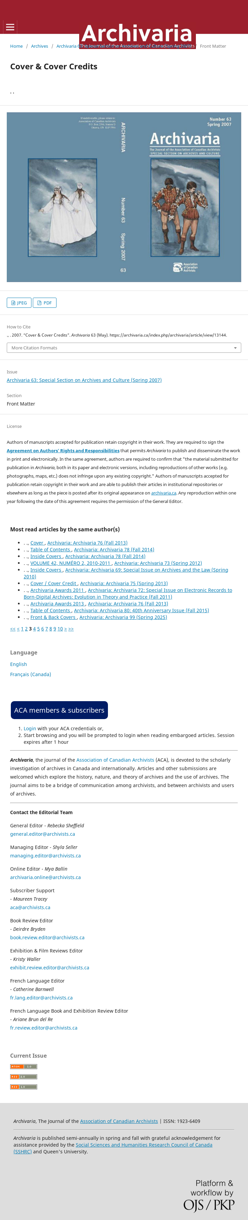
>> (71, 628)
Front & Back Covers (53, 617)
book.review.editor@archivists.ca (47, 937)
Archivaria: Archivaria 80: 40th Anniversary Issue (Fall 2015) (141, 610)
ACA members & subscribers (59, 710)
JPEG (21, 303)
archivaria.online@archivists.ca (45, 877)
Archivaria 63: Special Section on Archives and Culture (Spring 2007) (124, 46)
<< (13, 628)
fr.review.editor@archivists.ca (43, 1028)
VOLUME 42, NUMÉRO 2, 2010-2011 (71, 563)
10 (60, 628)
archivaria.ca (163, 493)
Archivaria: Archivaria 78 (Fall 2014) (114, 549)
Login (30, 728)
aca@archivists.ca (30, 907)
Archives (39, 46)
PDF (47, 303)
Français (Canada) (30, 674)
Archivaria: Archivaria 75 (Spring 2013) (124, 583)
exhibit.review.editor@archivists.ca (49, 967)
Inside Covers (46, 556)
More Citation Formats (34, 348)
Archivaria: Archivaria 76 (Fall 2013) (87, 542)
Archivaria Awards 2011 (57, 590)
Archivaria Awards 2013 (57, 603)
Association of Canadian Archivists (115, 760)
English (18, 664)
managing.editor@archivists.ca (45, 855)
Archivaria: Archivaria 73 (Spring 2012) (158, 563)
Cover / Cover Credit (53, 583)
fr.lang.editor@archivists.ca (41, 997)
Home (16, 46)
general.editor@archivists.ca (42, 834)
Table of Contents (50, 549)
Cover (37, 542)
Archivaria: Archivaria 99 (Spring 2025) (123, 617)
